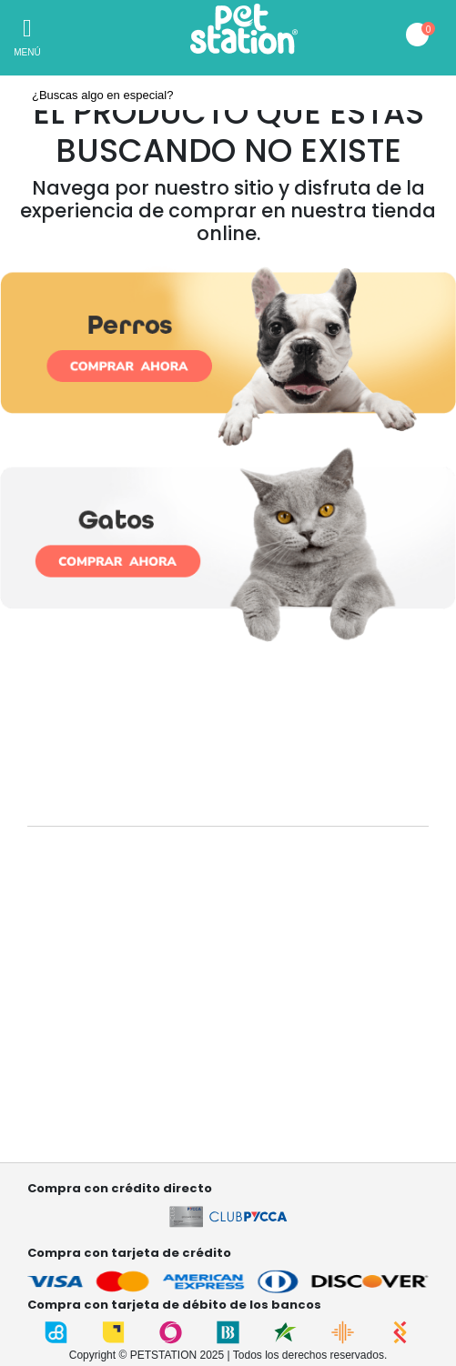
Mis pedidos (58, 1049)
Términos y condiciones (89, 1102)
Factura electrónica (77, 1140)
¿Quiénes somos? (75, 903)
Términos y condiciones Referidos (116, 1121)
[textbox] (228, 96)
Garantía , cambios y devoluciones (117, 995)
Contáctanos (60, 976)
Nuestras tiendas (72, 922)
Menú (27, 52)
